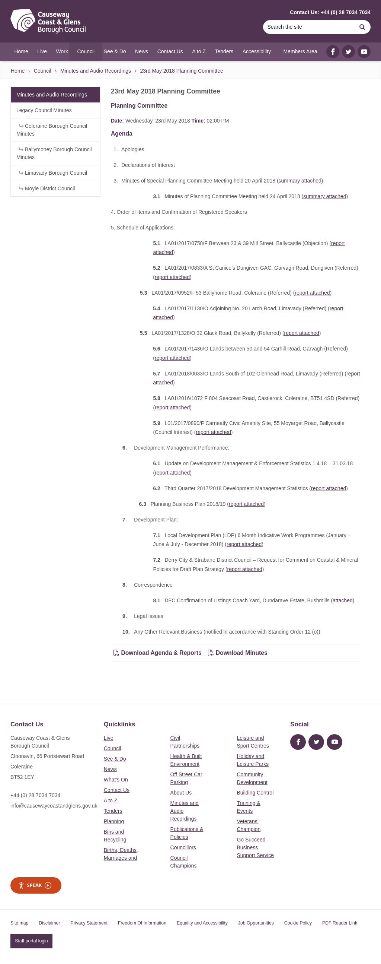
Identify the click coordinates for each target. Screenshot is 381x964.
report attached (172, 277)
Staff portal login (31, 941)
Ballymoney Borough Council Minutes (54, 153)
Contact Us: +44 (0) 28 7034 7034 (330, 12)
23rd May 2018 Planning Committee (181, 71)
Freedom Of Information (142, 923)
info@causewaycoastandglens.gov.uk (53, 806)
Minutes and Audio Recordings (95, 71)
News (110, 769)
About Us (181, 793)
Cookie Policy (298, 923)
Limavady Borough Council (53, 173)
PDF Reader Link (339, 923)
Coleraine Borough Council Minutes (51, 130)
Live (108, 738)
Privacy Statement (89, 923)
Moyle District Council (47, 188)
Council (42, 71)
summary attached (300, 181)
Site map (19, 923)
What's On (116, 780)
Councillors (183, 847)
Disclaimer (49, 923)
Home (18, 71)
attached (343, 600)
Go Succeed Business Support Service (255, 847)
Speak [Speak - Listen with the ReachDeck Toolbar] (34, 885)
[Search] (308, 27)
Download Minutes (238, 653)
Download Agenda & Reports (157, 653)
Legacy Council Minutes (44, 110)
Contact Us (116, 790)
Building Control (255, 793)
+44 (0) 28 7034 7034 (35, 795)
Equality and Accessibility (202, 923)
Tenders (113, 811)
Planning (114, 821)
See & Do (115, 759)
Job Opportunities (256, 923)
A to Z (111, 800)
